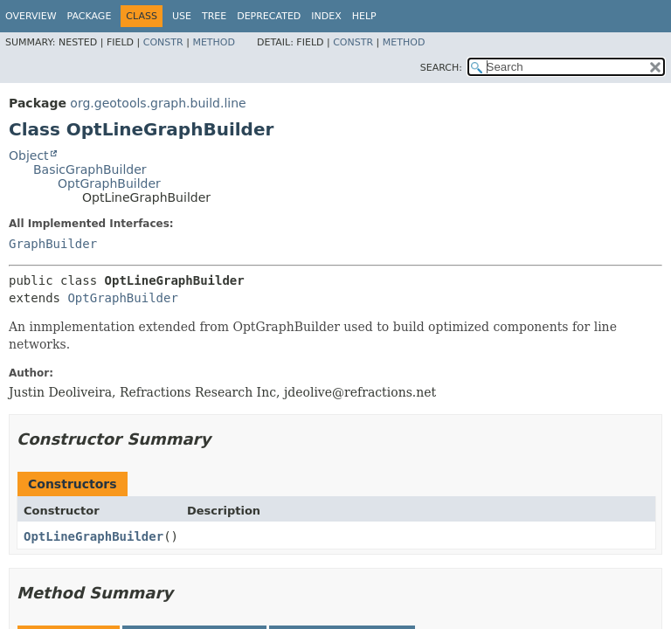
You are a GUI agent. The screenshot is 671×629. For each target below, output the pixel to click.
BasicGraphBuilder (90, 169)
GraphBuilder (53, 244)
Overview (31, 16)
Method (213, 42)
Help (364, 16)
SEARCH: (441, 67)
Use (181, 16)
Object (29, 155)
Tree (214, 16)
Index (326, 16)
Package (89, 16)
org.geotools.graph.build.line (158, 103)
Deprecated (269, 16)
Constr (163, 42)
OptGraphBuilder (109, 183)
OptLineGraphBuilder (93, 536)
